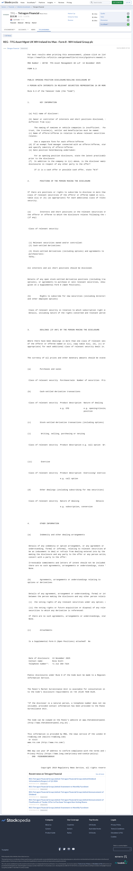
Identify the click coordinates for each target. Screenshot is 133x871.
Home (22, 2)
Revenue (70, 20)
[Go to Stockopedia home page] (10, 2)
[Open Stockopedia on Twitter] (64, 849)
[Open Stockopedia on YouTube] (73, 849)
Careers (48, 829)
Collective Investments (23, 7)
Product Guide (50, 833)
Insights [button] (51, 2)
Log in (128, 2)
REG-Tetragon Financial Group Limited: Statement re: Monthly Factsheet (59, 787)
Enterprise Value (73, 17)
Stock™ (104, 24)
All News (7, 35)
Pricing (69, 2)
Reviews (61, 2)
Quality (103, 13)
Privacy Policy (116, 825)
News (33, 29)
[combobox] (100, 2)
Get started (117, 2)
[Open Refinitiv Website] (123, 857)
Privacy (88, 864)
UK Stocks (92, 825)
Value (102, 17)
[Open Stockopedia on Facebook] (59, 849)
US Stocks (92, 833)
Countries (70, 825)
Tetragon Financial (13, 48)
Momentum (104, 20)
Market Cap (71, 13)
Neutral (34, 23)
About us (48, 825)
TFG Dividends (44, 29)
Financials (11, 7)
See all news (100, 774)
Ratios (69, 833)
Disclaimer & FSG (117, 833)
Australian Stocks (95, 829)
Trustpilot (5, 850)
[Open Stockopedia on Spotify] (68, 849)
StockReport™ (9, 29)
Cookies (113, 837)
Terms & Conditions (117, 829)
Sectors (4, 7)
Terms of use (82, 864)
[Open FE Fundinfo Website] (123, 862)
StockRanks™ (31, 2)
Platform (42, 2)
